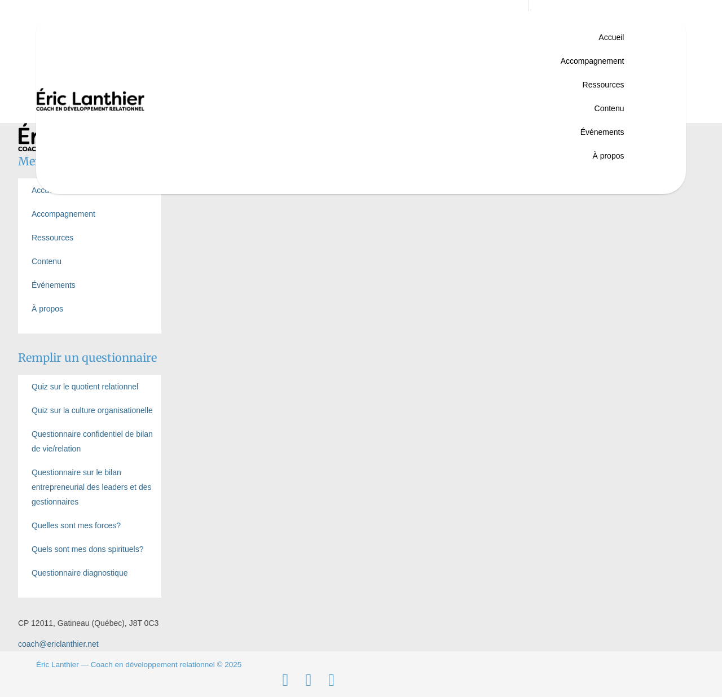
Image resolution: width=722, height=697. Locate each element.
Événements (602, 132)
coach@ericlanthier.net (58, 643)
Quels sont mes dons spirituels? (87, 549)
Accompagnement (592, 60)
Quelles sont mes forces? (76, 525)
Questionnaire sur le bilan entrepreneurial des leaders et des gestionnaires (91, 487)
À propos (608, 155)
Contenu (609, 108)
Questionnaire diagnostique (79, 572)
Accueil (611, 37)
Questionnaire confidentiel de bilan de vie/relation (92, 441)
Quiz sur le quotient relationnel (85, 386)
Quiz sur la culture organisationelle (92, 410)
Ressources (603, 84)
